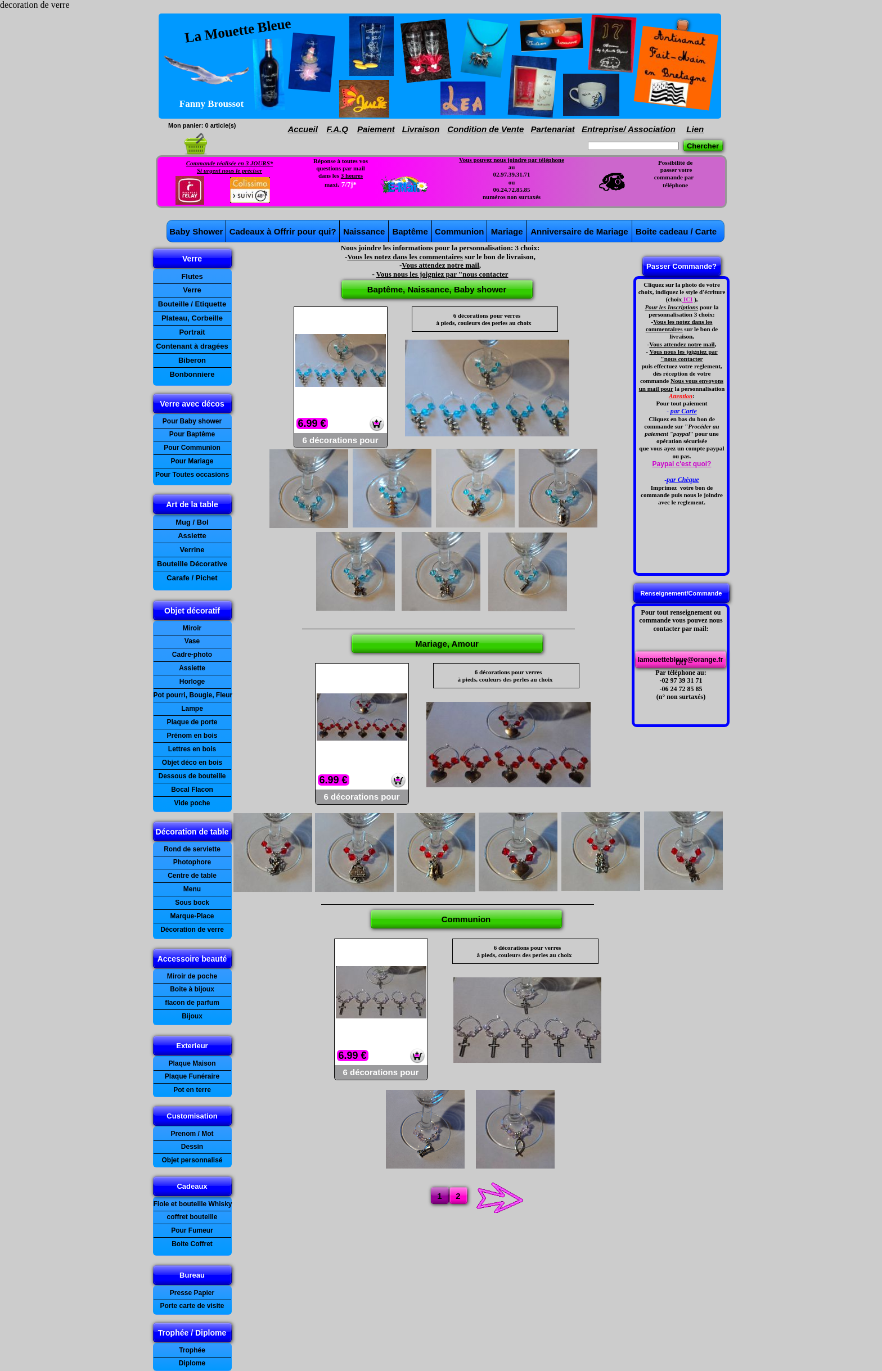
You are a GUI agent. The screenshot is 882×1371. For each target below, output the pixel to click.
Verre (192, 258)
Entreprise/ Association (629, 129)
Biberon (192, 360)
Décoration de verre (192, 929)
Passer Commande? (681, 266)
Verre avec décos (192, 403)
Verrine (191, 549)
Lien (695, 129)
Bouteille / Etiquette (192, 304)
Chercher (703, 146)
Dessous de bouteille (192, 776)
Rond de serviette (192, 849)
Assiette (192, 668)
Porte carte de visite (192, 1306)
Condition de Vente (485, 129)
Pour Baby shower (192, 421)
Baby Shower (196, 231)
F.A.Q (337, 129)
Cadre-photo (192, 655)
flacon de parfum (192, 1003)
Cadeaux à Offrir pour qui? (283, 231)
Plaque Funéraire (192, 1076)
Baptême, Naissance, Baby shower (437, 289)
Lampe (192, 708)
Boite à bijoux (192, 989)
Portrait (192, 332)
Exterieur (192, 1045)
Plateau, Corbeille (192, 318)
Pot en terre (192, 1090)
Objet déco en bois (192, 762)
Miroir (192, 628)
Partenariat (552, 129)
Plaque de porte (191, 722)
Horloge (192, 682)
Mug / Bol (192, 522)
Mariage (507, 231)
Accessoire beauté (192, 958)
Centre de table (192, 876)
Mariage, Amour (447, 643)
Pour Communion (192, 448)
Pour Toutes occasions (192, 475)
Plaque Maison (191, 1063)
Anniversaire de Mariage (579, 231)
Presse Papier (192, 1293)
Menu (192, 889)
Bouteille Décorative (192, 564)
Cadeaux (192, 1186)
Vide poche (192, 803)
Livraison (421, 129)
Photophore (192, 862)
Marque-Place (192, 916)
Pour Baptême (192, 434)
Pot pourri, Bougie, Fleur (193, 695)
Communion (459, 231)
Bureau (192, 1275)
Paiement (376, 129)
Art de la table (192, 504)
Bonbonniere (191, 374)
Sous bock (192, 903)
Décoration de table (192, 831)
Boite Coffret (192, 1244)
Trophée (192, 1350)
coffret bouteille (191, 1217)
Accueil (303, 129)
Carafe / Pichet (191, 578)
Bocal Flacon (192, 789)
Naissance (364, 231)
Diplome (192, 1363)
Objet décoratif (192, 610)
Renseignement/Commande (681, 593)
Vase (192, 641)
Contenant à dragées (192, 346)
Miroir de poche (192, 976)
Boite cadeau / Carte (676, 231)
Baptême (410, 231)
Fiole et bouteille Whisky (193, 1204)
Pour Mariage (191, 461)
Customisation (191, 1116)
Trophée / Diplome (192, 1332)
